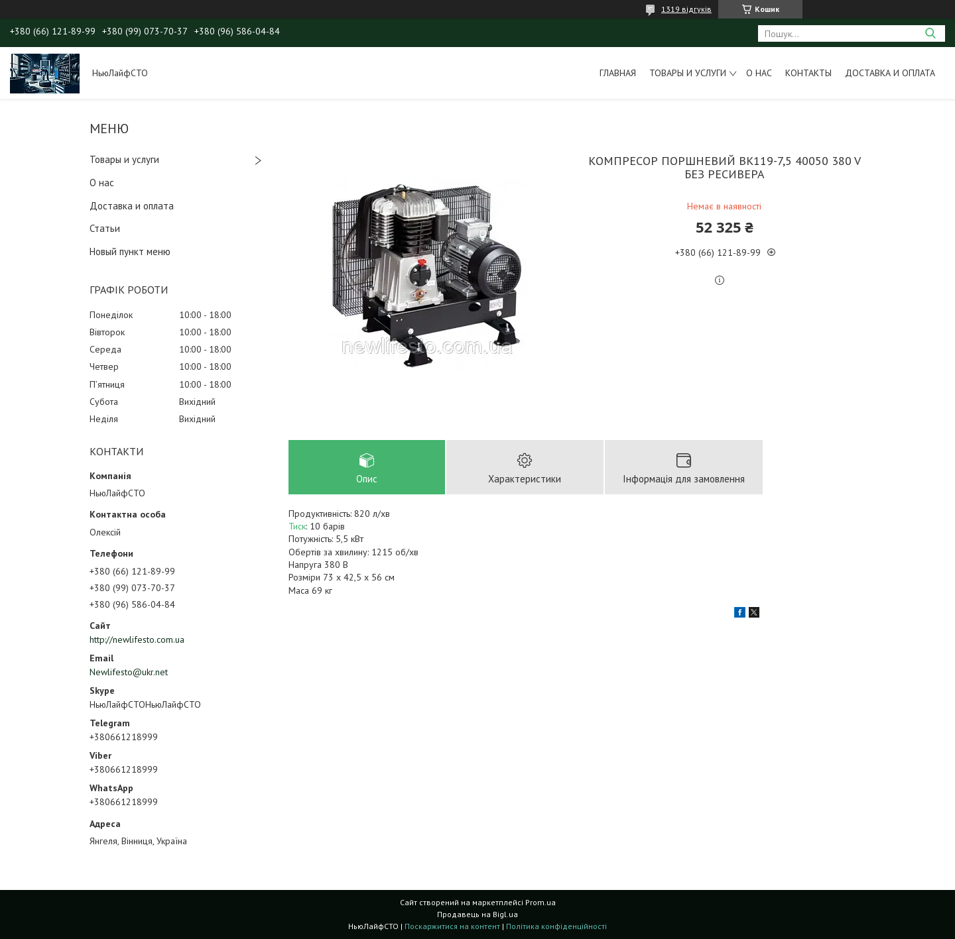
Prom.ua (540, 902)
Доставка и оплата (890, 73)
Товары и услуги (687, 73)
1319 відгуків (686, 9)
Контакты (808, 73)
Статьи (105, 228)
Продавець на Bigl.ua (477, 914)
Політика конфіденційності (556, 926)
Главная (618, 73)
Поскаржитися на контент (452, 926)
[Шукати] (930, 33)
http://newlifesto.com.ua (137, 639)
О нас (759, 73)
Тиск (297, 526)
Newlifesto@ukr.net (129, 672)
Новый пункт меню (130, 251)
